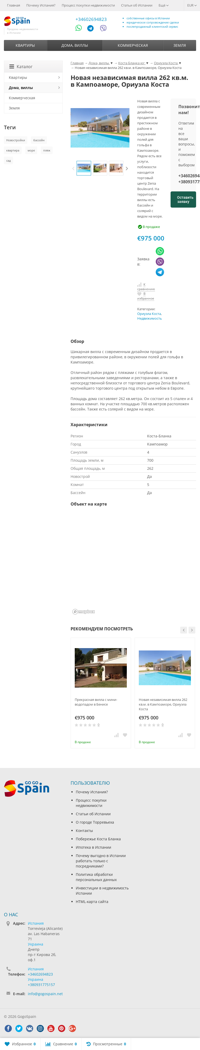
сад (8, 160)
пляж (46, 150)
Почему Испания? (40, 5)
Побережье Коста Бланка (98, 838)
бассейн (39, 140)
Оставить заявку (185, 199)
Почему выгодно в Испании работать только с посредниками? (101, 861)
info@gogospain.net (45, 993)
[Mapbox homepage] (83, 612)
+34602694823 (91, 19)
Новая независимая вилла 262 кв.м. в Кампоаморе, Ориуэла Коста (163, 704)
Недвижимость (149, 318)
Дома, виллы (74, 45)
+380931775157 (41, 984)
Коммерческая (133, 45)
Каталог (21, 66)
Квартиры (25, 45)
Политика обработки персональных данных (96, 877)
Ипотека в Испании (93, 847)
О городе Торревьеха (95, 822)
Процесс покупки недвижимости (88, 5)
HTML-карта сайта (92, 901)
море (31, 150)
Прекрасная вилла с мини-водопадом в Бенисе (96, 702)
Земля (179, 45)
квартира (12, 150)
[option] (84, 168)
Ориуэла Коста (149, 314)
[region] (133, 564)
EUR (192, 5)
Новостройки (15, 140)
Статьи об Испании (136, 5)
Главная (13, 5)
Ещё (164, 5)
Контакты (84, 830)
